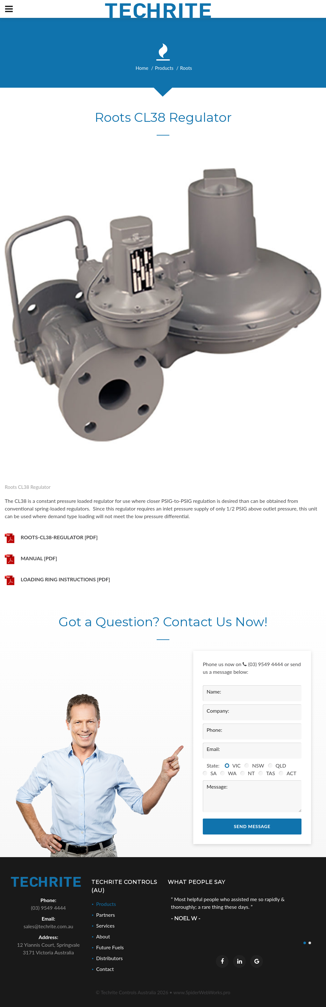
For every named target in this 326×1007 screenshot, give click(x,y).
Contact (105, 969)
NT (252, 773)
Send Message (252, 826)
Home (142, 68)
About (103, 936)
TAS (272, 773)
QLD (282, 765)
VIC (237, 765)
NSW (259, 765)
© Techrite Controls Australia (132, 992)
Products (164, 68)
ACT (293, 773)
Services (105, 925)
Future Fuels (110, 947)
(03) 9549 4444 (263, 664)
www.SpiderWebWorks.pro (202, 992)
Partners (105, 915)
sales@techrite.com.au (48, 926)
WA (233, 773)
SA (214, 773)
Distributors (109, 958)
